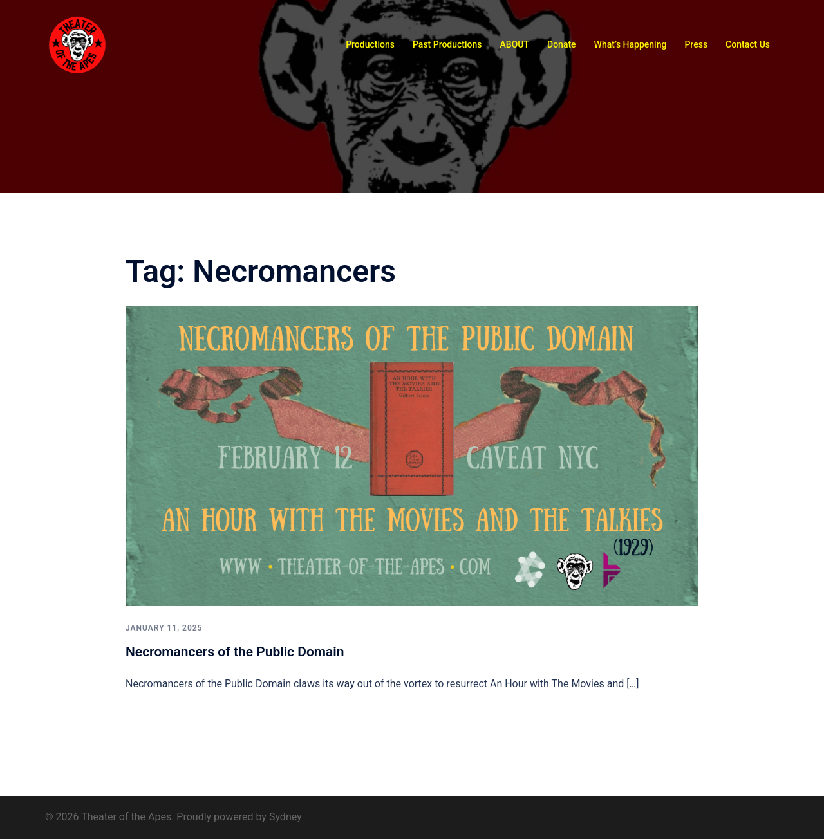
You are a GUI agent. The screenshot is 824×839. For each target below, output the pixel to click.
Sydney (285, 817)
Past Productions (447, 44)
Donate (561, 44)
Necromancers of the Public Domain (235, 651)
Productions (370, 44)
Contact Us (748, 44)
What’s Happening (630, 44)
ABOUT (514, 44)
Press (695, 44)
